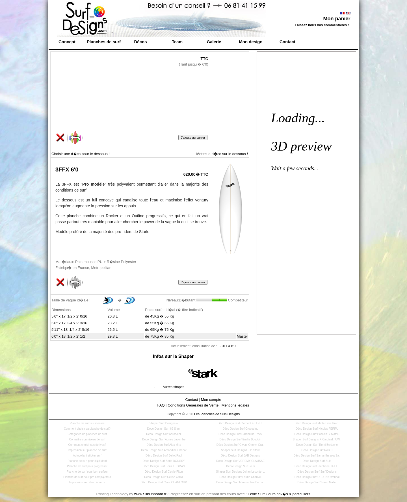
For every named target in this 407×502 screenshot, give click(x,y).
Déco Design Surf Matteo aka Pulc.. (317, 423)
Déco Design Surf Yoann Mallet (316, 482)
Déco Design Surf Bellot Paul (164, 455)
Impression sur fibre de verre (87, 482)
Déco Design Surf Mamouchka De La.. (240, 482)
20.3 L (112, 316)
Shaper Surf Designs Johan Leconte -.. (240, 471)
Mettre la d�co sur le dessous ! (222, 154)
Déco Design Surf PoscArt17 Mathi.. (316, 434)
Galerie (214, 41)
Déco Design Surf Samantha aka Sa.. (316, 455)
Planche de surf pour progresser (87, 466)
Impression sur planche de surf (87, 450)
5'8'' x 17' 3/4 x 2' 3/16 (69, 323)
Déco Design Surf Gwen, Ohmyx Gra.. (241, 444)
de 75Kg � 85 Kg (159, 336)
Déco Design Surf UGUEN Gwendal (317, 477)
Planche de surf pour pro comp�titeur (87, 477)
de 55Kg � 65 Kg (159, 323)
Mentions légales (235, 405)
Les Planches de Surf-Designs (217, 414)
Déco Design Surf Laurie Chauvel (240, 477)
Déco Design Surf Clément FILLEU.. (240, 423)
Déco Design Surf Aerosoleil (163, 434)
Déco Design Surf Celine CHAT (163, 477)
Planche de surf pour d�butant (87, 460)
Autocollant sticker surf (87, 455)
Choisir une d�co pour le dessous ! (80, 154)
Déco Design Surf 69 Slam (164, 428)
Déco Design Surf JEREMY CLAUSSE (240, 460)
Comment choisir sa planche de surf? (87, 428)
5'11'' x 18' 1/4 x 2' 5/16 (70, 329)
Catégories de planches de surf (87, 434)
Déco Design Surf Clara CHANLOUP (164, 482)
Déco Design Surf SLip (317, 460)
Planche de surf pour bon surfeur (87, 471)
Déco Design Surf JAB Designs (240, 455)
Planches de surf (104, 41)
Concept (67, 41)
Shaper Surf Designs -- (164, 423)
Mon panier (336, 18)
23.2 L (112, 323)
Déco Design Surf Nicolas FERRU (317, 428)
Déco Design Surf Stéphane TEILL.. (317, 466)
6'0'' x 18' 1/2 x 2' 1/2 (68, 336)
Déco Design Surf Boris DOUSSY (164, 460)
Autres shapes (173, 387)
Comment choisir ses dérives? (87, 444)
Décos (140, 41)
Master (242, 336)
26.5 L (112, 329)
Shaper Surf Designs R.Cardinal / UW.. (317, 439)
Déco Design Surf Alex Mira (163, 444)
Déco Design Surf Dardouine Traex (240, 434)
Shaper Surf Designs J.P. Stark (240, 450)
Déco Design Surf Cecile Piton (164, 471)
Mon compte (211, 399)
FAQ (161, 405)
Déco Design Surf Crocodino (240, 428)
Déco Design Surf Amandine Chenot (164, 450)
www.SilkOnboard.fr (150, 494)
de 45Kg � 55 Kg (159, 316)
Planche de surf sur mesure (87, 423)
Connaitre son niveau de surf (87, 439)
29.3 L (112, 336)
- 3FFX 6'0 (228, 346)
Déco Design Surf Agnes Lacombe (163, 439)
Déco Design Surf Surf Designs (316, 471)
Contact (287, 41)
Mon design (250, 41)
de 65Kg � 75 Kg (159, 329)
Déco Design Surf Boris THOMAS (164, 466)
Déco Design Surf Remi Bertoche (317, 444)
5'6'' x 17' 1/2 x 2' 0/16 (69, 316)
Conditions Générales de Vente (193, 405)
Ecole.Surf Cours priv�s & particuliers (279, 494)
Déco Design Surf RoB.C (317, 450)
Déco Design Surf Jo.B (240, 466)
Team (177, 41)
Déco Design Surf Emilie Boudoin (240, 439)
